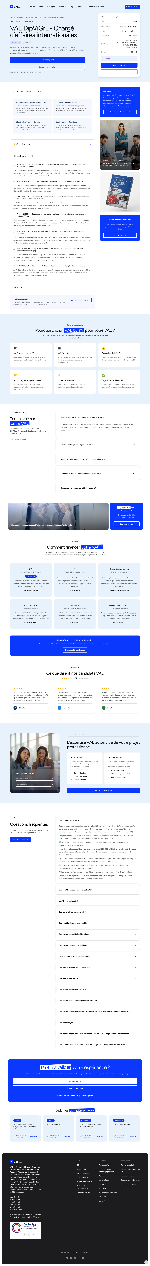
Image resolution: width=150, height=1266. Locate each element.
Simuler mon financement (120, 112)
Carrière (102, 1184)
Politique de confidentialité (82, 1187)
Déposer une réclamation (130, 1180)
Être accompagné (47, 59)
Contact (79, 7)
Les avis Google (104, 1180)
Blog (71, 7)
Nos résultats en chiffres (108, 1192)
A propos (102, 1176)
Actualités (102, 1188)
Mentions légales (83, 1173)
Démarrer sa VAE (132, 7)
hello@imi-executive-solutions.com (27, 1215)
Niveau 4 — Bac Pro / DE (25, 18)
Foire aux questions (128, 1176)
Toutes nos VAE (104, 1165)
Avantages (51, 7)
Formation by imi (127, 1165)
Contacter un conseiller (20, 840)
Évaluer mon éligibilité (47, 66)
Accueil (12, 18)
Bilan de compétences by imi (130, 1170)
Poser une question (19, 440)
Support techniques (128, 1184)
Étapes (41, 7)
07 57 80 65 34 (34, 1217)
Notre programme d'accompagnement (106, 1170)
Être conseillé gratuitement (75, 650)
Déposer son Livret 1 (84, 1192)
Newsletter (103, 1197)
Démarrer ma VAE (119, 65)
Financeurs (62, 7)
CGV (78, 1165)
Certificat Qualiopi (83, 1177)
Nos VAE (32, 7)
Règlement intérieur (84, 1182)
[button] (96, 6)
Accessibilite (81, 1169)
